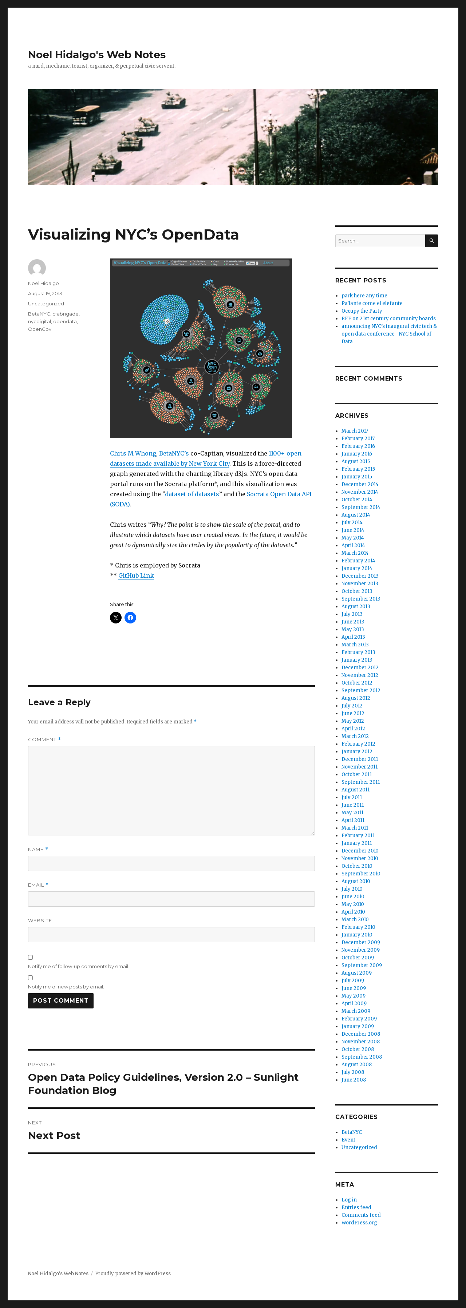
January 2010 (356, 935)
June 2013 (352, 622)
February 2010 (358, 927)
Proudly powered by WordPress (133, 1274)
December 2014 (360, 484)
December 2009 (360, 942)
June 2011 (352, 805)
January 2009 (357, 1026)
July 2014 (352, 522)
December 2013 (360, 576)
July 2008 (352, 1072)
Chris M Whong (133, 453)
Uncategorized (46, 303)
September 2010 (360, 874)
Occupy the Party (361, 311)
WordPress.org (359, 1223)
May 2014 (352, 538)
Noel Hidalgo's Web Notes (97, 54)
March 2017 (354, 431)
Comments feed (361, 1215)
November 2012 (359, 675)
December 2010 (360, 851)
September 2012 (360, 690)
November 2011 (359, 767)
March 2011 (354, 828)
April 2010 (353, 912)
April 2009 (354, 1003)
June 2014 (352, 530)
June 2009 (353, 988)
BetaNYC (39, 314)
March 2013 (355, 645)
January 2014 (356, 568)
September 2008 (361, 1057)
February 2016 (358, 446)
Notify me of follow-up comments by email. (78, 966)
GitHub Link (136, 575)
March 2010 (355, 919)
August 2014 (355, 515)
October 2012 (356, 683)
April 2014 (353, 545)
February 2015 (358, 469)
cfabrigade (65, 314)
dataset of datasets (192, 494)
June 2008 (353, 1080)
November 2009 (360, 950)
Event (348, 1140)
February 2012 (358, 744)
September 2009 (361, 965)
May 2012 (352, 721)
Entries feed (356, 1207)
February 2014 (358, 561)
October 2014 (356, 500)
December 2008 (360, 1034)
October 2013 (356, 591)
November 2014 (359, 492)
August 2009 (356, 973)
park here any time (364, 296)
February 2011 (358, 835)
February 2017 (358, 439)
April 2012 (353, 729)
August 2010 (355, 881)
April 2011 (352, 820)
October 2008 (357, 1049)
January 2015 (356, 477)
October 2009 (357, 958)
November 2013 (359, 584)
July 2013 (352, 614)
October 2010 (356, 866)
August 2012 (355, 698)
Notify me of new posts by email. (66, 987)
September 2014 (360, 507)
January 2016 (356, 454)
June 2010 (352, 897)
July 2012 (352, 706)
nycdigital (39, 321)
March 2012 (355, 736)
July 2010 (352, 889)
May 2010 (352, 904)
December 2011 (359, 759)
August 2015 (355, 461)
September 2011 (360, 782)
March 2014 (355, 553)
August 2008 (356, 1065)
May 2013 (352, 629)
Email (38, 885)
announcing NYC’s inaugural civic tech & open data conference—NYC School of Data (389, 334)
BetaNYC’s (174, 453)
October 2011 (356, 774)
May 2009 (353, 996)
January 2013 (356, 660)
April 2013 (353, 637)
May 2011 (352, 813)
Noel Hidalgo (43, 283)
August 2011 (355, 790)
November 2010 (359, 858)
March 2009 (355, 1011)
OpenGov (39, 329)
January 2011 (356, 843)
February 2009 (359, 1019)
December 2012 (360, 668)
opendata (65, 321)
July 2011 (351, 797)
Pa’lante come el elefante (372, 303)
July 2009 (352, 981)
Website (40, 920)
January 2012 (356, 752)
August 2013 (355, 606)
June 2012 (352, 713)
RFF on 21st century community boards (388, 319)
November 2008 (360, 1042)
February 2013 (358, 652)
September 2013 (360, 599)
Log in (349, 1200)
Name (38, 849)
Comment (44, 740)
